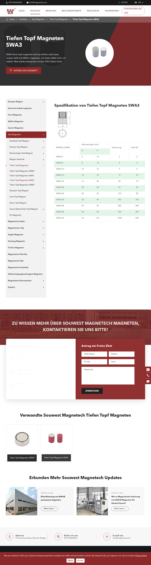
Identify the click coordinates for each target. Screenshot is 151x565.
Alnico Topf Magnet (18, 203)
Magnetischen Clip (16, 228)
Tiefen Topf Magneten (58, 19)
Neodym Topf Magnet (19, 191)
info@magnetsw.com (38, 3)
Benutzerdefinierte (71, 11)
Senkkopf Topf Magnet (19, 141)
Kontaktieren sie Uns (133, 11)
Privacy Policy (141, 556)
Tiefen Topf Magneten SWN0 (22, 171)
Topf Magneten (38, 19)
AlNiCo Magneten (15, 122)
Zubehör (11, 287)
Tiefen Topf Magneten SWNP (22, 185)
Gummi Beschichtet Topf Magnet (24, 209)
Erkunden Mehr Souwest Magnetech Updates (75, 480)
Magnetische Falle (15, 261)
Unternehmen (112, 11)
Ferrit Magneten (15, 115)
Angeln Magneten (15, 235)
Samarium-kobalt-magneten (20, 108)
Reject (70, 560)
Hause (22, 11)
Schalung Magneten (16, 241)
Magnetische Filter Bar (17, 254)
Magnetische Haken (16, 221)
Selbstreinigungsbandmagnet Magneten (25, 274)
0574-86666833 (15, 3)
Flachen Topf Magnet (19, 147)
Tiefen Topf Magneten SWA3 (86, 19)
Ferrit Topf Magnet (18, 197)
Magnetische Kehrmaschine (19, 281)
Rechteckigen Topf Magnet (21, 153)
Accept (80, 560)
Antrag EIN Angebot (24, 70)
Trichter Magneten (16, 248)
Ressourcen (93, 11)
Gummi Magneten (15, 128)
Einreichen (94, 391)
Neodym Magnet (15, 102)
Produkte (35, 11)
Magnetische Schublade (18, 268)
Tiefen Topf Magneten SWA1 (22, 176)
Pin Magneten (15, 215)
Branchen (51, 11)
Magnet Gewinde (17, 159)
